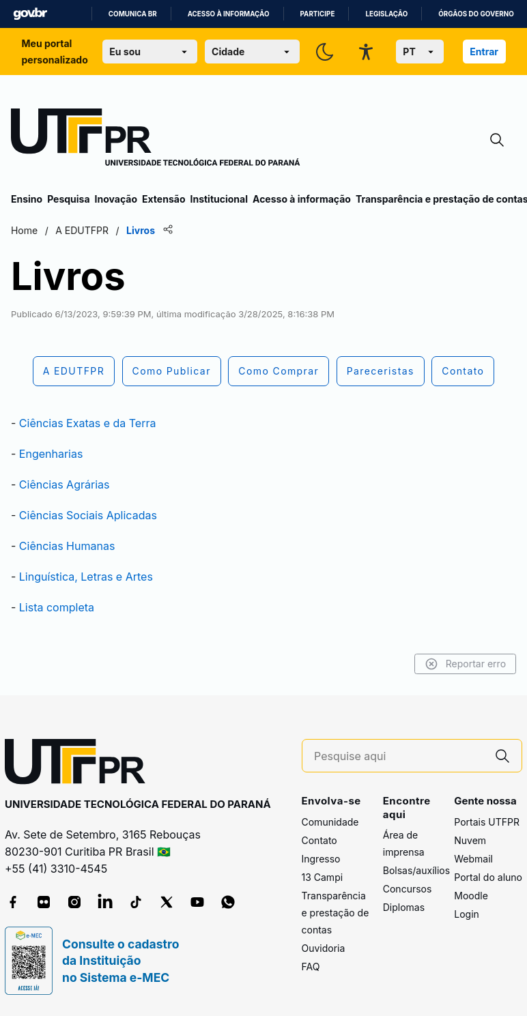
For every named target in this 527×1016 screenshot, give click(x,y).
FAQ (311, 966)
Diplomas (404, 907)
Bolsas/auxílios (416, 870)
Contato (319, 840)
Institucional (219, 199)
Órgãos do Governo (475, 14)
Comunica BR (133, 14)
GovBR (30, 14)
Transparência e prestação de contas (335, 912)
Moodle (471, 895)
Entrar (484, 51)
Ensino (26, 199)
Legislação (386, 14)
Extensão (163, 199)
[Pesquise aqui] (398, 756)
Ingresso (321, 859)
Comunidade (330, 822)
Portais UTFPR (486, 822)
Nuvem (470, 840)
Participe (317, 14)
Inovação (116, 199)
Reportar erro (465, 664)
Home (24, 230)
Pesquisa (68, 199)
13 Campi (322, 877)
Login (466, 914)
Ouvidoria (323, 948)
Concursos (407, 889)
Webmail (473, 859)
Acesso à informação (229, 14)
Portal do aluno (488, 877)
